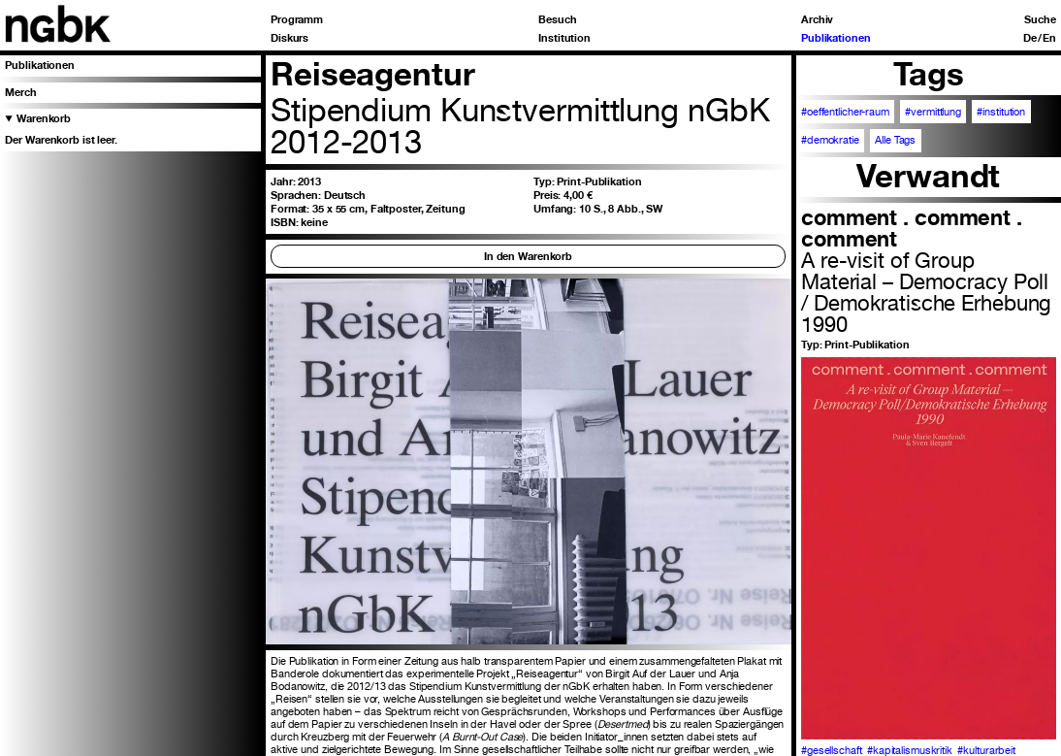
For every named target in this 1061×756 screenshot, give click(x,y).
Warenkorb (43, 118)
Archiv (817, 20)
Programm (297, 20)
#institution (1001, 112)
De (1030, 38)
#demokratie (830, 140)
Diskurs (289, 38)
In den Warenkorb (528, 256)
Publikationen (836, 38)
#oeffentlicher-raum (845, 112)
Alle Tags (895, 140)
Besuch (557, 20)
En (1049, 38)
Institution (564, 38)
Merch (20, 92)
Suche (1039, 20)
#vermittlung (933, 112)
